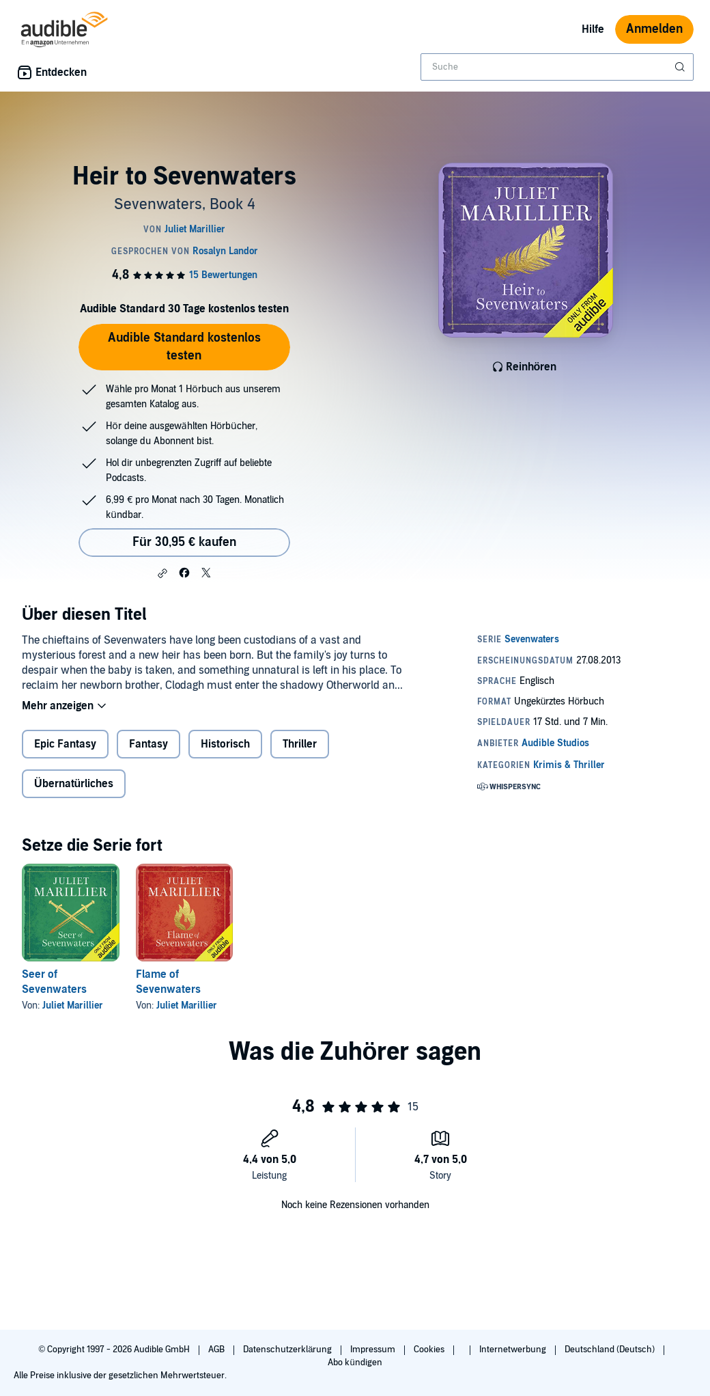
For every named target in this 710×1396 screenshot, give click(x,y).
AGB (217, 1349)
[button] (162, 573)
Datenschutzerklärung (288, 1349)
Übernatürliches (73, 784)
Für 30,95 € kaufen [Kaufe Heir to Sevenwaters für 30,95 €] (184, 542)
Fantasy (148, 744)
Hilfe (593, 29)
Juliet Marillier (72, 1005)
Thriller (300, 744)
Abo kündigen (355, 1362)
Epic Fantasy (65, 744)
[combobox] (557, 67)
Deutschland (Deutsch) (611, 1349)
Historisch (225, 744)
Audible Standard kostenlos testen (184, 347)
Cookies (430, 1349)
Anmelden (654, 29)
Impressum (373, 1349)
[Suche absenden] (681, 67)
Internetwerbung (513, 1349)
